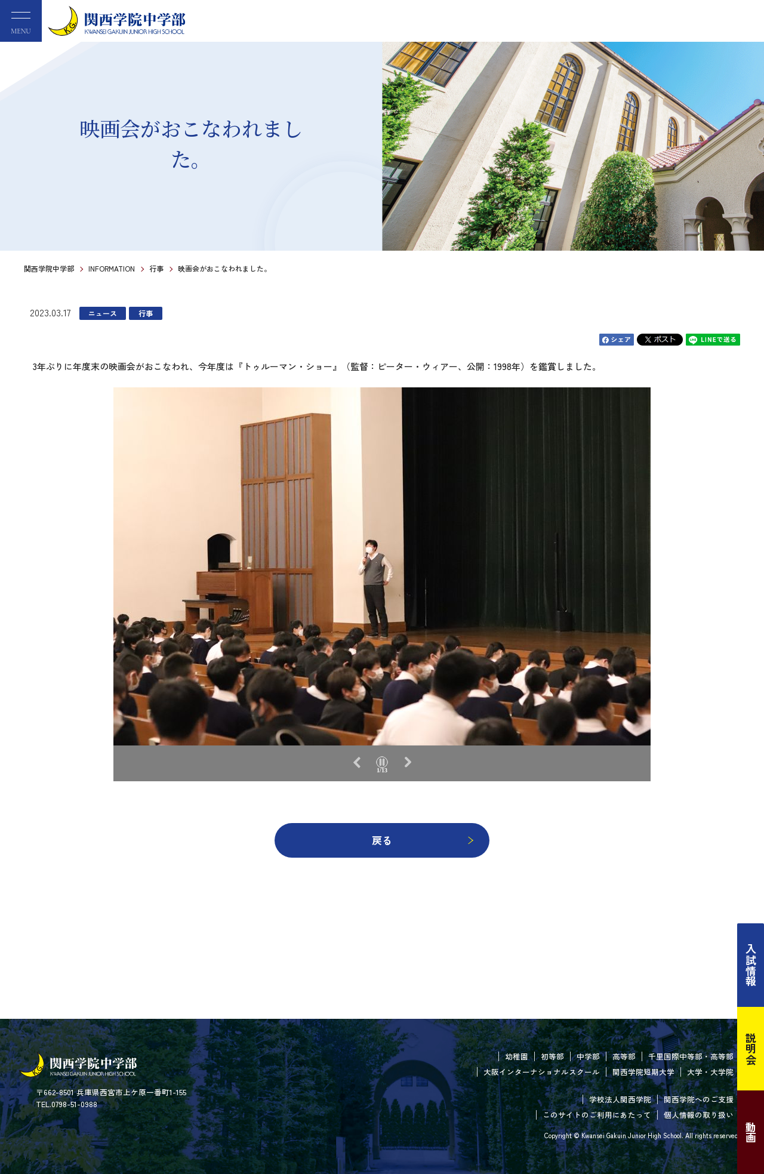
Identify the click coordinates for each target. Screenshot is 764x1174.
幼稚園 (516, 1056)
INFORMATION (111, 268)
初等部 (552, 1056)
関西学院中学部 (49, 268)
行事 (156, 268)
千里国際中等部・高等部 (691, 1056)
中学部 (588, 1056)
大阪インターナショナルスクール (541, 1071)
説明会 (751, 1049)
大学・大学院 (710, 1071)
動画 (751, 1132)
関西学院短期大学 (643, 1071)
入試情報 (751, 965)
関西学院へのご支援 (699, 1099)
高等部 (624, 1056)
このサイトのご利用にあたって (597, 1114)
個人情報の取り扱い (699, 1114)
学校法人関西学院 (620, 1099)
